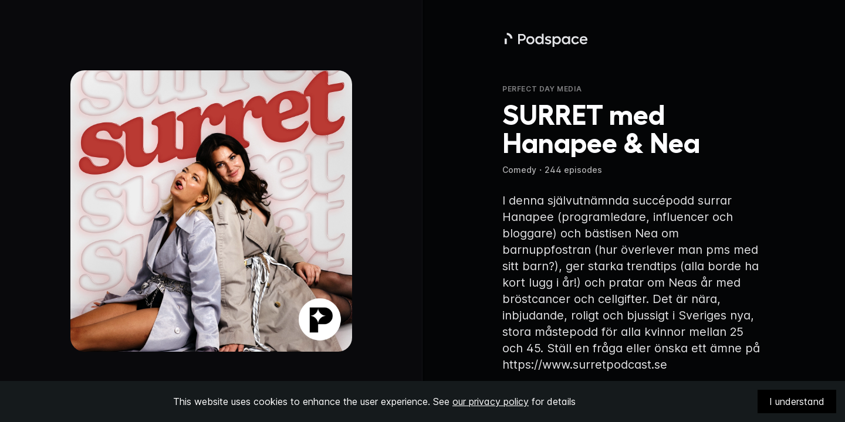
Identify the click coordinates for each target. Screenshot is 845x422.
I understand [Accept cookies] (796, 401)
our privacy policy (490, 401)
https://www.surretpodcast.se (584, 365)
